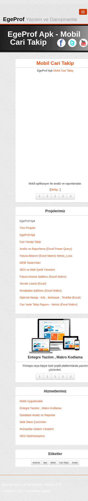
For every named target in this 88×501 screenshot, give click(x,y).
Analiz (81, 462)
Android (42, 462)
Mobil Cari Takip (61, 63)
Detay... (61, 189)
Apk (51, 462)
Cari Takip (70, 462)
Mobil (59, 462)
